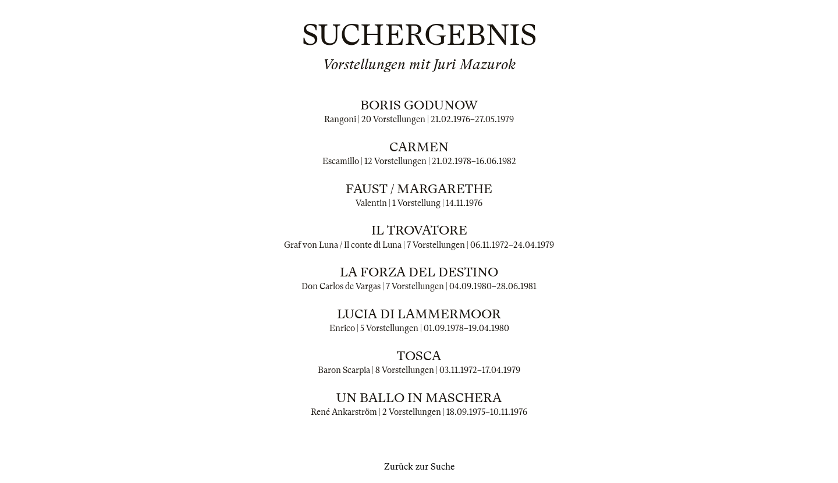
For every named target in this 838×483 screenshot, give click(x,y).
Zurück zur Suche (419, 466)
